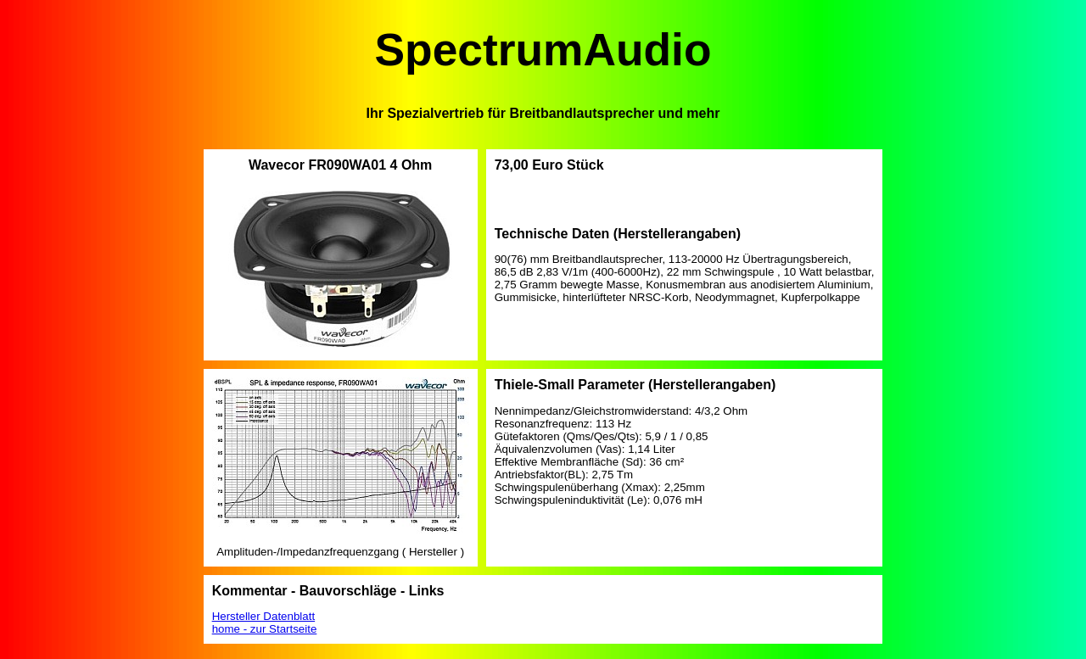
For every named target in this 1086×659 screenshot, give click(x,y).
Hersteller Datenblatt (264, 616)
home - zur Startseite (264, 629)
